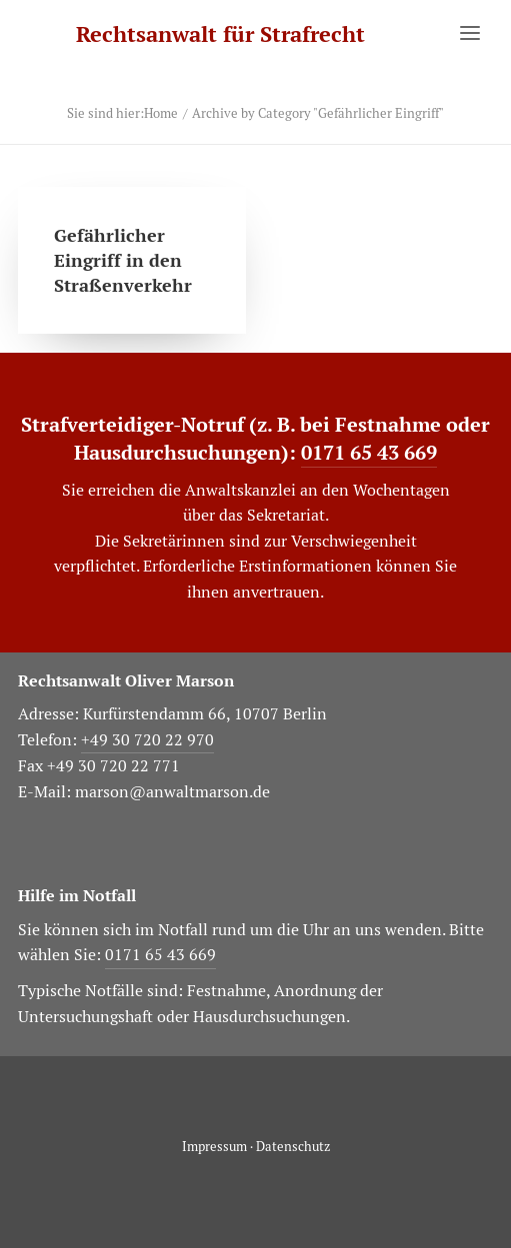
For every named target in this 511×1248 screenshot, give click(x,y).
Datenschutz (293, 1146)
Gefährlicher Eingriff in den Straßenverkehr (123, 260)
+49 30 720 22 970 (147, 739)
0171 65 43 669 (369, 453)
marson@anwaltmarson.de (172, 791)
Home (161, 113)
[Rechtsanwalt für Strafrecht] (220, 34)
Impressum (214, 1146)
